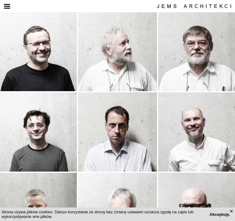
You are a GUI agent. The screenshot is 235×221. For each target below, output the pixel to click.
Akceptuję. (220, 214)
